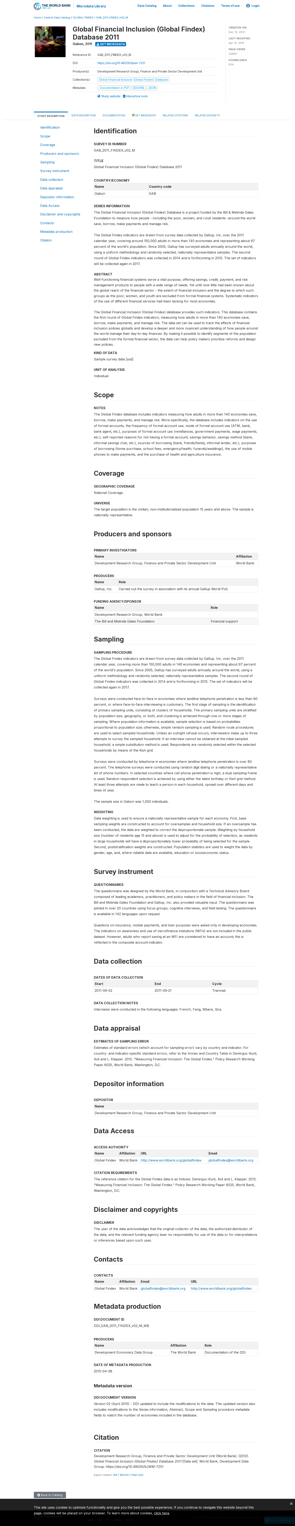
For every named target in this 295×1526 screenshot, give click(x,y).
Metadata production (56, 231)
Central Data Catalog (57, 17)
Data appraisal (51, 188)
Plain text (137, 1474)
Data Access (50, 205)
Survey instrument (54, 170)
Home (37, 17)
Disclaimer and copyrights (60, 214)
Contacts (47, 223)
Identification (50, 127)
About (167, 5)
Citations (207, 5)
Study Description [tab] (51, 115)
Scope (45, 136)
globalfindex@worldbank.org (231, 1160)
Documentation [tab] (114, 115)
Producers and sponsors (59, 153)
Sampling (47, 162)
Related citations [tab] (175, 115)
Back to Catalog (49, 1495)
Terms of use (230, 5)
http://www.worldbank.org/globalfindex (171, 1160)
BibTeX (124, 1474)
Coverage (47, 144)
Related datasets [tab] (207, 115)
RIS (115, 1474)
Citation (46, 240)
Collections (186, 5)
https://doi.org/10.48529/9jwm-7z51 (121, 63)
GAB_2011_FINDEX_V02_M (112, 17)
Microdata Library (91, 6)
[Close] (291, 1503)
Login (253, 5)
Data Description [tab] (83, 115)
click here (161, 1513)
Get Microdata (110, 43)
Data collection (51, 179)
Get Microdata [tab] (144, 115)
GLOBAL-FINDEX (83, 17)
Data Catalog (147, 5)
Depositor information (57, 196)
